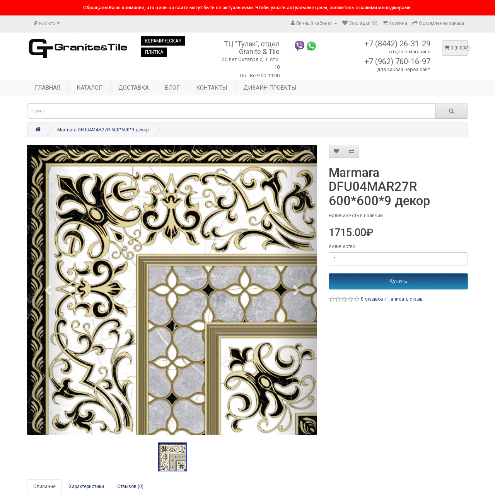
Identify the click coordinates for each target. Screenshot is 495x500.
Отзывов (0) (130, 486)
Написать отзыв (405, 299)
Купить (398, 280)
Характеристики (86, 486)
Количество (342, 246)
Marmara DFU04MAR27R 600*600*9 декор (102, 130)
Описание (44, 486)
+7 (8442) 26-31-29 (397, 43)
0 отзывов (372, 299)
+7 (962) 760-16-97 (397, 61)
